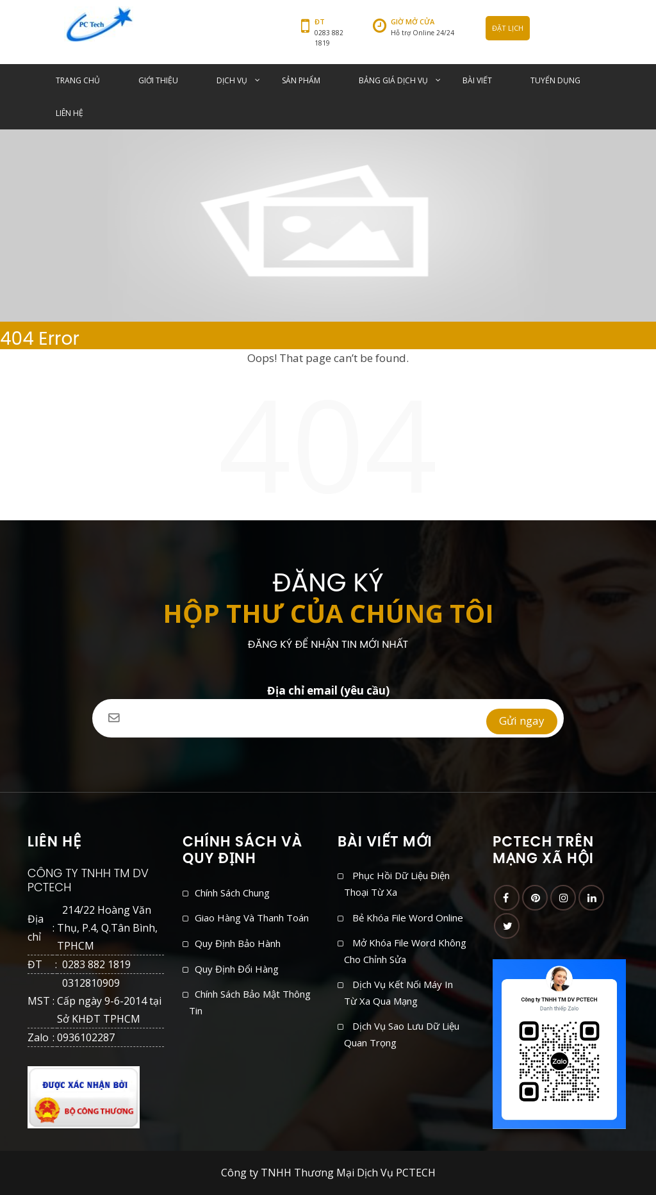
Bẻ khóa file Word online (407, 917)
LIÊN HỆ (69, 113)
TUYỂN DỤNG (555, 80)
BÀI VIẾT (477, 80)
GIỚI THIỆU (158, 80)
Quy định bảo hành (238, 943)
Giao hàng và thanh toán (252, 917)
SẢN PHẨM (301, 80)
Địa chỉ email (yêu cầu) (328, 699)
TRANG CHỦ (78, 80)
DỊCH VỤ (232, 80)
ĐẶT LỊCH (507, 28)
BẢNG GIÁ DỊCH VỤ (393, 80)
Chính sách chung (232, 892)
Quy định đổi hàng (237, 968)
